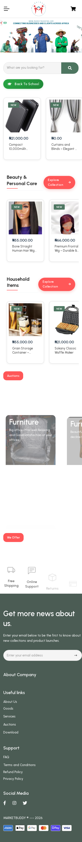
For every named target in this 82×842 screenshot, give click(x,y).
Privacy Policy (13, 779)
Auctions (9, 724)
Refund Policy (13, 772)
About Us (10, 702)
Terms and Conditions (19, 765)
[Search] (32, 67)
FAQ (6, 757)
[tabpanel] (41, 35)
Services (9, 716)
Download (10, 732)
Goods (8, 708)
